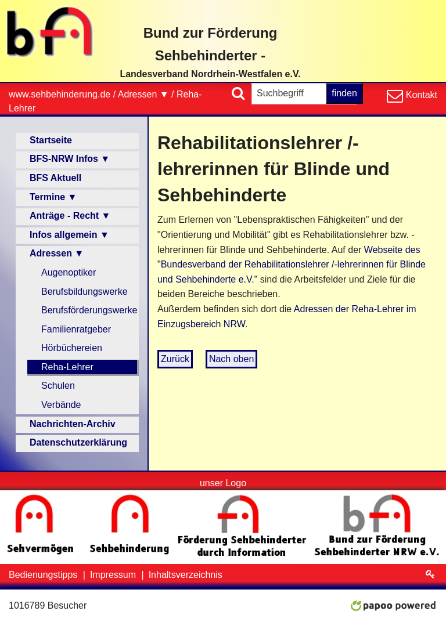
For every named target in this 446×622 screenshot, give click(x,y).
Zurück (175, 359)
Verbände (61, 405)
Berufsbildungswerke (84, 291)
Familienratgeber (76, 329)
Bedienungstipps (44, 575)
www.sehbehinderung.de (59, 94)
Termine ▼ (53, 197)
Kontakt (420, 95)
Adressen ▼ (143, 94)
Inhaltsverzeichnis (185, 575)
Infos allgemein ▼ (69, 235)
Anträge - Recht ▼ (70, 215)
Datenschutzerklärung (78, 442)
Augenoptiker (68, 272)
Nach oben (231, 359)
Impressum (114, 575)
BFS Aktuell (55, 178)
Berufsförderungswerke (89, 310)
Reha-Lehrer (67, 367)
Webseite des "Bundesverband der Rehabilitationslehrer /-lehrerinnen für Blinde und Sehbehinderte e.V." (291, 264)
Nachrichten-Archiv (73, 424)
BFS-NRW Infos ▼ (70, 159)
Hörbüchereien (71, 348)
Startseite (51, 140)
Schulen (58, 385)
